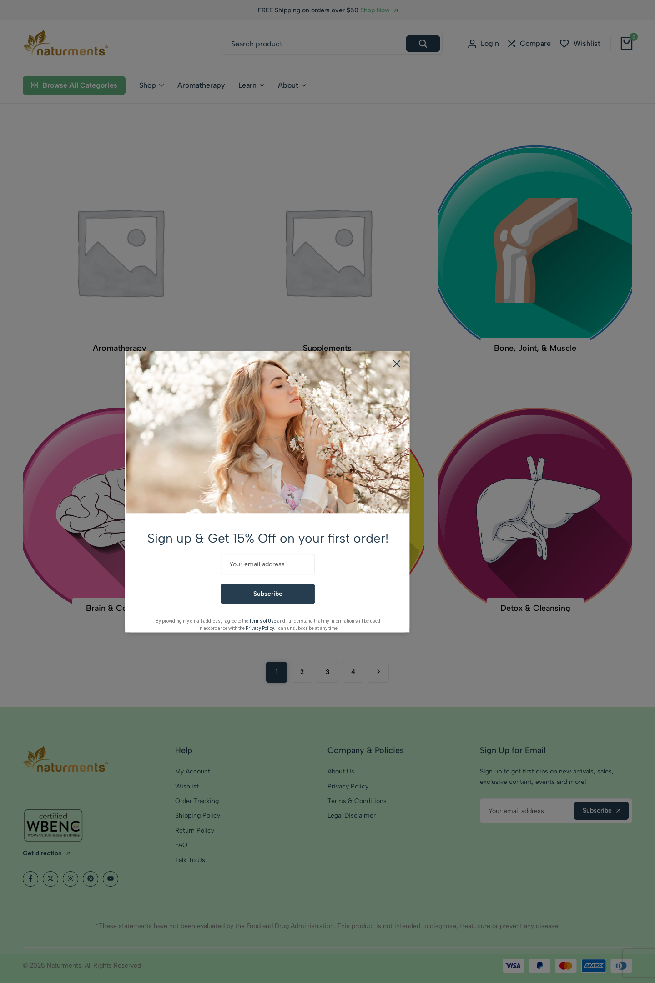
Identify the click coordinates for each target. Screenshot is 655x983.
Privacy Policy (320, 628)
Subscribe (328, 594)
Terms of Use (322, 621)
